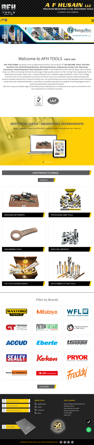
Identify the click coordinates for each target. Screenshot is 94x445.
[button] (43, 162)
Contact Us (41, 410)
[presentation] (4, 36)
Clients (40, 407)
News (39, 413)
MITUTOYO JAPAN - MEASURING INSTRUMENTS (47, 124)
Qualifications (42, 404)
